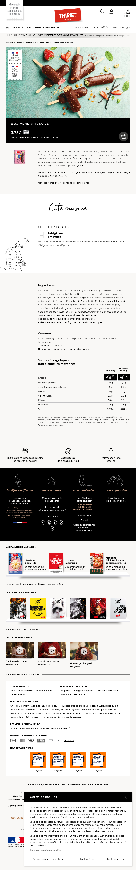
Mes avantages (121, 27)
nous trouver (52, 490)
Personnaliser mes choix (48, 859)
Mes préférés (101, 27)
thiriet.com (21, 792)
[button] (111, 12)
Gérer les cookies (115, 836)
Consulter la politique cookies (45, 850)
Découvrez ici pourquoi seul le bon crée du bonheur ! (20, 501)
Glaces (19, 42)
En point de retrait (44, 690)
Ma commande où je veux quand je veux (52, 508)
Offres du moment (19, 706)
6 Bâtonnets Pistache (62, 42)
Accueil (9, 42)
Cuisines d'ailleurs (107, 706)
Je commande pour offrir (73, 694)
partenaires (107, 807)
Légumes (75, 709)
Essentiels (44, 42)
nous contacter (84, 490)
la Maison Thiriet (20, 490)
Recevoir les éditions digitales (21, 584)
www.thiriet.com (85, 807)
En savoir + (69, 740)
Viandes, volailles (59, 709)
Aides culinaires (18, 713)
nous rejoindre (116, 490)
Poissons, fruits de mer (37, 709)
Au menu (14, 728)
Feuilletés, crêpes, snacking (74, 706)
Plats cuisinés (17, 709)
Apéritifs (35, 706)
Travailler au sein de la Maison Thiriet (116, 499)
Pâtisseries (68, 713)
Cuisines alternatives (108, 713)
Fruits (31, 713)
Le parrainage (17, 694)
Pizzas (93, 706)
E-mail (84, 520)
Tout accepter (115, 859)
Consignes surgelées (83, 690)
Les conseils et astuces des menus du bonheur (46, 728)
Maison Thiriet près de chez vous (52, 499)
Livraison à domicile (106, 690)
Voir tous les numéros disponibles (23, 629)
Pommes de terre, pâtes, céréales (99, 709)
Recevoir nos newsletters (50, 584)
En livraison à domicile (21, 690)
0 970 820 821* (84, 501)
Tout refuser (87, 859)
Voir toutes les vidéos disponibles (22, 674)
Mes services (82, 27)
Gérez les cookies (21, 796)
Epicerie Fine (16, 717)
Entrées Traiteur (50, 706)
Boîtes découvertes (35, 717)
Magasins (65, 690)
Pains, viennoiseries (86, 713)
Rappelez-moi (84, 515)
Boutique (51, 717)
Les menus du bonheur (43, 27)
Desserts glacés (53, 713)
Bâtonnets (30, 42)
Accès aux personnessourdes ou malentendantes (84, 527)
